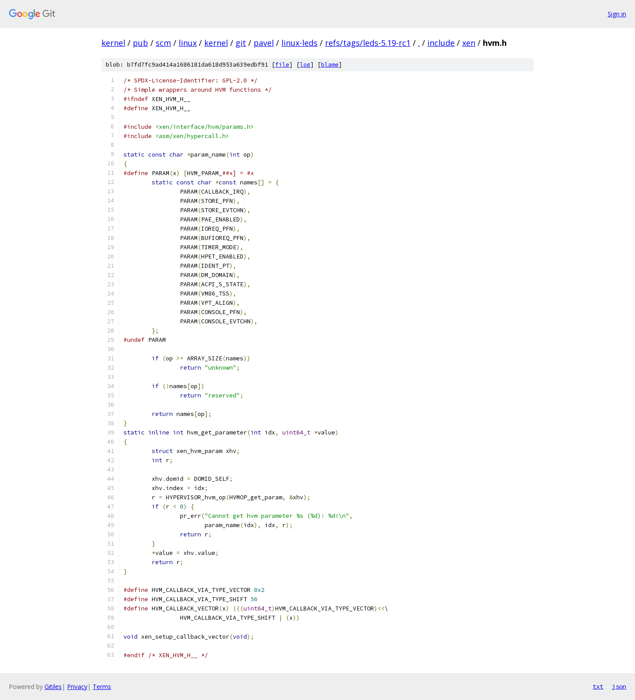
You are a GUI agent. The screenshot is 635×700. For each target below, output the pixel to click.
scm (163, 42)
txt (598, 686)
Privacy (77, 686)
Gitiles (53, 686)
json (619, 686)
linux (188, 42)
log (305, 64)
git (240, 42)
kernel (113, 42)
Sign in (617, 14)
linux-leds (299, 42)
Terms (102, 686)
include (441, 42)
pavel (264, 42)
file (282, 64)
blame (330, 64)
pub (140, 42)
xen (468, 42)
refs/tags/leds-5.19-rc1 (368, 42)
